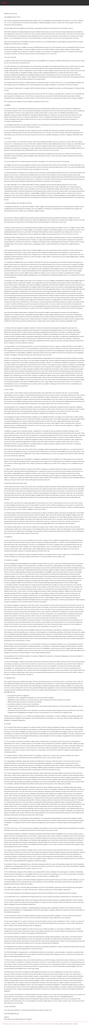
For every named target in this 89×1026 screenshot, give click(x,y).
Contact (75, 1024)
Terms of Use (68, 1024)
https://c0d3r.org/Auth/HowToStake (68, 234)
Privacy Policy (59, 1024)
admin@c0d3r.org (23, 266)
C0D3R (4, 3)
